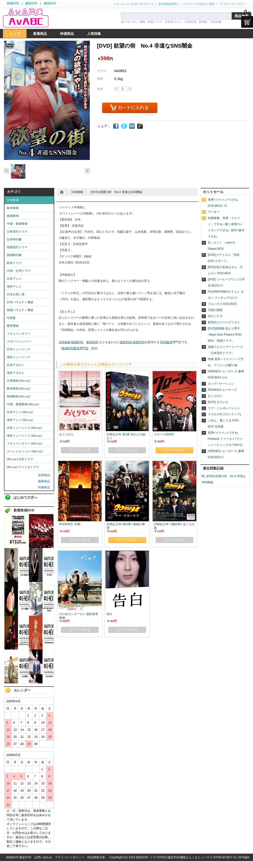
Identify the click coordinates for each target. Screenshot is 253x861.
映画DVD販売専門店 (75, 348)
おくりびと (215, 396)
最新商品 (44, 481)
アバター (214, 212)
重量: (100, 78)
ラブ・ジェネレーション (224, 408)
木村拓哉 (190, 22)
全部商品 (44, 475)
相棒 (142, 22)
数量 (100, 89)
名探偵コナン (173, 22)
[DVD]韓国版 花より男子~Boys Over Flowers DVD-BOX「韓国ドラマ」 (225, 334)
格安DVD (50, 3)
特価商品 (44, 487)
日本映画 (77, 192)
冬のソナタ (215, 316)
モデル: (102, 71)
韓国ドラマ (154, 22)
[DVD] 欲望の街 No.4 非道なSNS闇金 (117, 192)
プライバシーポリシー (69, 857)
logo (25, 18)
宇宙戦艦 (216, 22)
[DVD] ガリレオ (218, 402)
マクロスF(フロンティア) (224, 414)
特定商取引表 (96, 857)
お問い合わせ (43, 857)
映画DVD (13, 3)
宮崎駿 (203, 22)
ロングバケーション (221, 383)
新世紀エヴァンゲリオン (224, 322)
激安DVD (31, 3)
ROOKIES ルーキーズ (222, 389)
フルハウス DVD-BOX (222, 304)
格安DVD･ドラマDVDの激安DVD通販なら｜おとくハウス (174, 857)
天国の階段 (215, 310)
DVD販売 (166, 342)
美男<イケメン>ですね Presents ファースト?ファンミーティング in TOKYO (225, 439)
